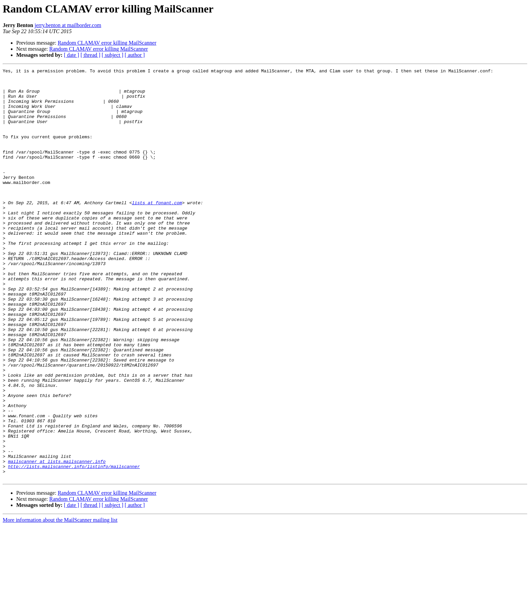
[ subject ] (112, 55)
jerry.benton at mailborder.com (67, 25)
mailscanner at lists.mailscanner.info (57, 540)
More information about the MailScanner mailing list (60, 602)
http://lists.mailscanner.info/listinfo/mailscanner (74, 546)
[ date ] (71, 55)
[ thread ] (90, 55)
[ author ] (135, 55)
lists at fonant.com (157, 230)
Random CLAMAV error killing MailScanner (107, 43)
